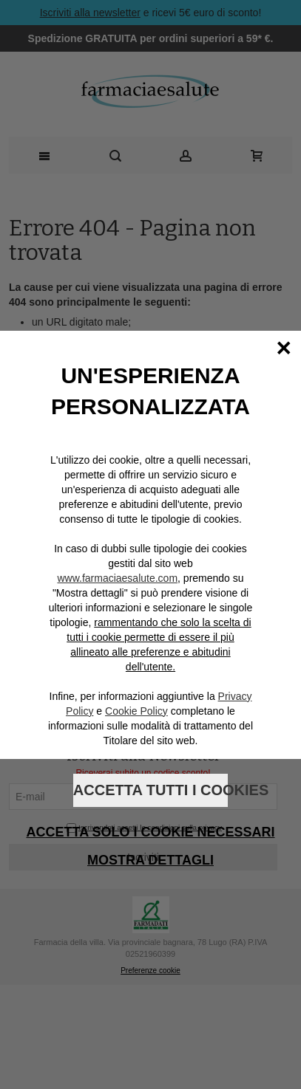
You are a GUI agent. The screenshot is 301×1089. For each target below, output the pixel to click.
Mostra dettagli (150, 860)
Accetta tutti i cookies (150, 790)
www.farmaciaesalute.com (117, 578)
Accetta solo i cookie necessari (150, 832)
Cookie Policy (136, 711)
